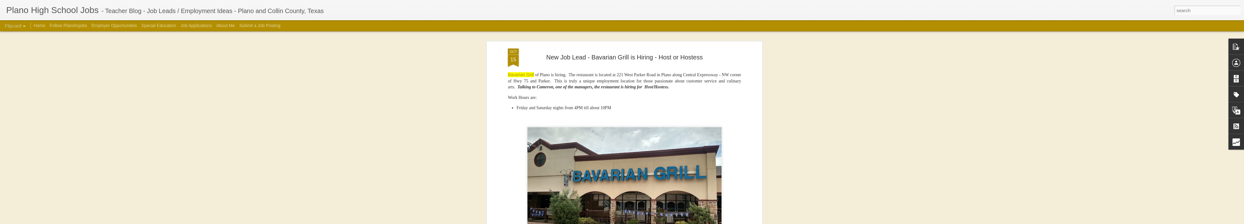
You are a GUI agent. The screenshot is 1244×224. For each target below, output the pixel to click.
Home (39, 25)
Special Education (158, 25)
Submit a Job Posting (259, 25)
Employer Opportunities (114, 25)
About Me (225, 25)
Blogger (711, 220)
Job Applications (196, 25)
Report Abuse (728, 220)
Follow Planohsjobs (68, 25)
